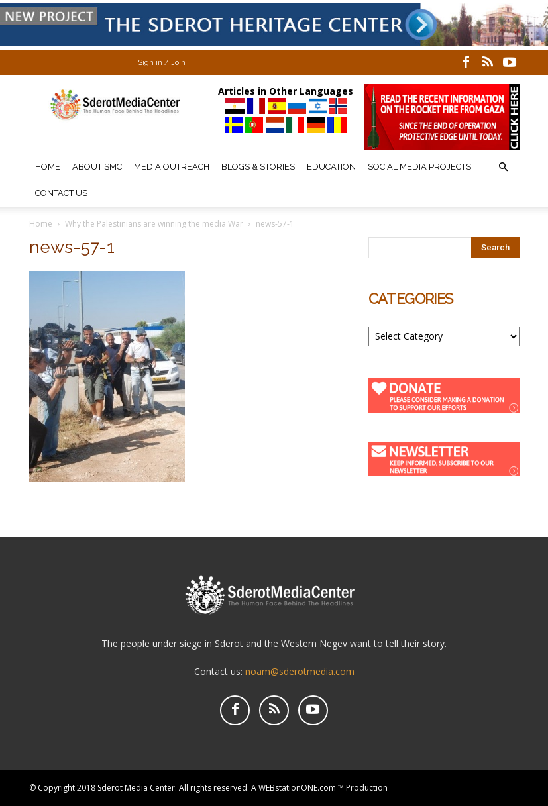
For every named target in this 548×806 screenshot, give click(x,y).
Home (47, 167)
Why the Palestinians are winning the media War (154, 223)
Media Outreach (171, 167)
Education (331, 167)
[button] (504, 167)
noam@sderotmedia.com (300, 671)
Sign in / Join (162, 62)
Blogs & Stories (258, 167)
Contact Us (61, 193)
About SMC (97, 167)
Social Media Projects (419, 167)
